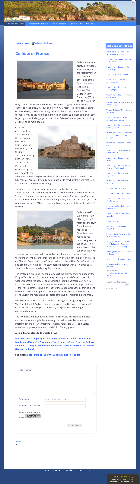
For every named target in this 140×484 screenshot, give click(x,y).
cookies (127, 477)
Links (90, 470)
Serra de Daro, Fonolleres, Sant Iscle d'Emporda (119, 235)
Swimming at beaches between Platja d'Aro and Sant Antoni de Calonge (119, 135)
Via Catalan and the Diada (117, 74)
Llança (28, 354)
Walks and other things (15, 24)
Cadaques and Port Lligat (66, 354)
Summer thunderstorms (116, 188)
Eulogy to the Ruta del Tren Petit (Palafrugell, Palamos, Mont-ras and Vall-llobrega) (118, 244)
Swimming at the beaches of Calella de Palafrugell (118, 166)
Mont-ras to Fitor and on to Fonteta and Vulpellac (118, 53)
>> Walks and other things (40, 43)
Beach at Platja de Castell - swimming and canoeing (117, 118)
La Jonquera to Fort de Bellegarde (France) (116, 80)
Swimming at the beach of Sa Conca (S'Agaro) (118, 126)
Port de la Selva (113, 221)
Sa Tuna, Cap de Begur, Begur (119, 259)
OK (134, 481)
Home (46, 470)
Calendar (68, 470)
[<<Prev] (114, 273)
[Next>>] (109, 275)
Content (57, 470)
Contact (80, 470)
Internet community (58, 24)
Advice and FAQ (76, 24)
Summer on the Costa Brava (118, 193)
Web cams (90, 24)
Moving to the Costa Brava (37, 24)
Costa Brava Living (22, 43)
